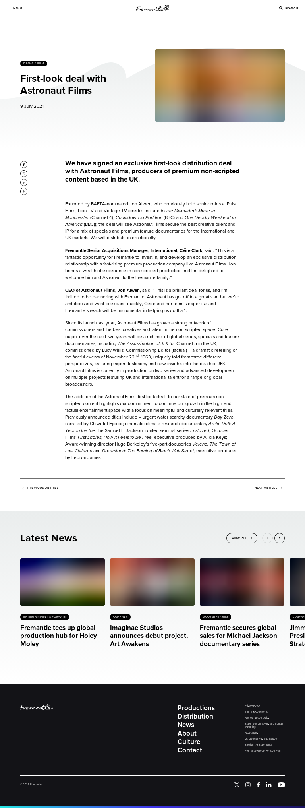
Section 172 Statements (258, 745)
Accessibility (251, 733)
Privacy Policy (252, 706)
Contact (190, 750)
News (186, 725)
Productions (196, 708)
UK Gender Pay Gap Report (261, 739)
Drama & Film (33, 64)
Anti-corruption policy (257, 718)
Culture (189, 742)
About (187, 734)
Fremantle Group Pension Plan (263, 751)
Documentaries (215, 617)
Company (120, 617)
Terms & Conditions (256, 712)
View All (239, 538)
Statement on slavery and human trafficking (264, 725)
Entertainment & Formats (44, 617)
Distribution (195, 717)
